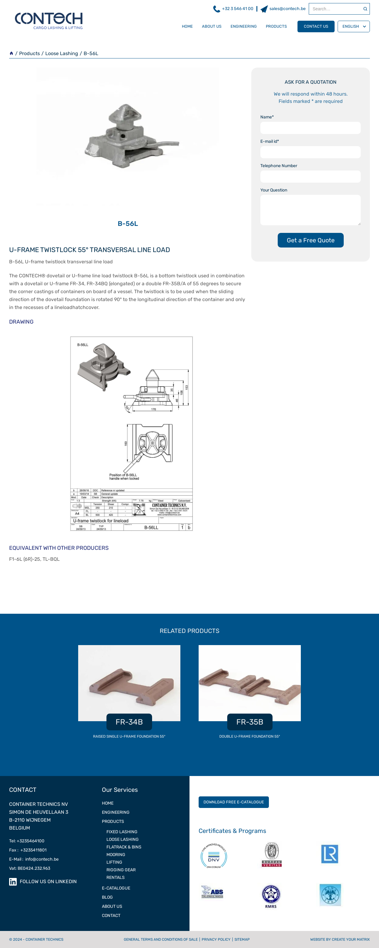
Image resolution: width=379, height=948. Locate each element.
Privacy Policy (216, 939)
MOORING (115, 854)
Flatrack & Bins (123, 847)
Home (187, 26)
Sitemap (242, 939)
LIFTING (114, 862)
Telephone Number (278, 165)
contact (111, 915)
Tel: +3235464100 (26, 841)
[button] (354, 26)
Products (29, 53)
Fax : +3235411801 (28, 850)
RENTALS (115, 877)
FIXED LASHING (121, 831)
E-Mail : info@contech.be (34, 859)
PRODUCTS (113, 821)
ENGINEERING (116, 812)
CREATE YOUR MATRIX (351, 939)
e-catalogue (116, 888)
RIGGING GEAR (121, 870)
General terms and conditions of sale (161, 939)
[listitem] (129, 695)
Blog (107, 897)
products (276, 26)
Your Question (273, 190)
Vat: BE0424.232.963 (29, 868)
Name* (267, 117)
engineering (244, 26)
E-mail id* (269, 141)
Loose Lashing (61, 53)
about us (211, 26)
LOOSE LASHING (122, 839)
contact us (316, 26)
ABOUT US (112, 906)
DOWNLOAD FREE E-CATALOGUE (233, 802)
